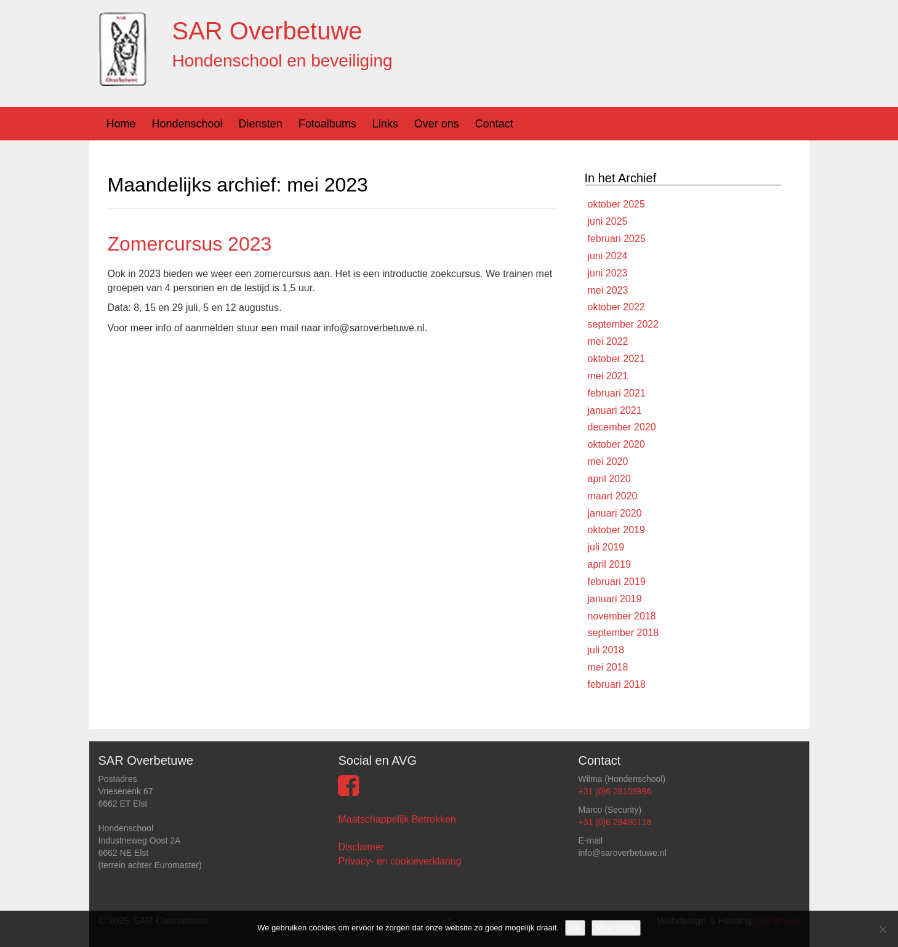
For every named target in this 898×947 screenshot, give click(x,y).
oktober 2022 (616, 307)
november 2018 (622, 616)
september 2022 (623, 324)
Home (121, 124)
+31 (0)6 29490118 (614, 822)
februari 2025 (617, 238)
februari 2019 (617, 581)
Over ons (436, 124)
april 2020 (609, 479)
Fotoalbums (327, 124)
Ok (575, 927)
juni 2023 (608, 273)
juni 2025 (608, 221)
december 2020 (622, 427)
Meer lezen (616, 927)
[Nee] (882, 929)
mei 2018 (608, 667)
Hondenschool (187, 124)
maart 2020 (613, 496)
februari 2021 (617, 393)
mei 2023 (608, 290)
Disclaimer (361, 847)
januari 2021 (615, 410)
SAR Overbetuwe (267, 30)
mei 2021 (608, 376)
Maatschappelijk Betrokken (396, 819)
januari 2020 (615, 513)
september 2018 (623, 632)
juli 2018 (606, 650)
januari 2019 (615, 599)
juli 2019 (606, 547)
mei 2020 (608, 461)
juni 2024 (608, 256)
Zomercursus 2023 (190, 244)
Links (385, 124)
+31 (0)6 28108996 (614, 791)
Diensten (261, 124)
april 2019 (609, 564)
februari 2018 (617, 684)
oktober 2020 (616, 444)
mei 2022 (608, 341)
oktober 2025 (616, 204)
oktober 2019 (616, 530)
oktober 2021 (616, 358)
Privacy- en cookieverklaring (399, 861)
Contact (494, 124)
